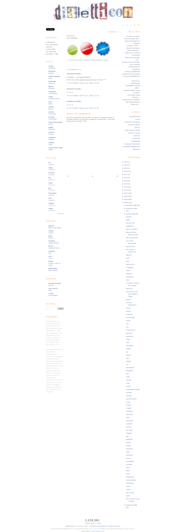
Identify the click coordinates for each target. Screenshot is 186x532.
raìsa (50, 290)
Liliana (128, 48)
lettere (128, 321)
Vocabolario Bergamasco (131, 146)
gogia (128, 220)
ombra (128, 489)
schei (128, 270)
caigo (51, 168)
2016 (126, 177)
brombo (137, 74)
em (50, 162)
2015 (126, 181)
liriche (51, 246)
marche (51, 112)
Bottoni (70, 35)
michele (51, 173)
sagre (128, 452)
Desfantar (129, 455)
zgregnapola (135, 83)
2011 (126, 193)
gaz (50, 188)
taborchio (129, 288)
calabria (51, 143)
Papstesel (52, 129)
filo (50, 178)
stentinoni (129, 449)
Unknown (134, 81)
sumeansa (129, 277)
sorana (51, 124)
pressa (128, 311)
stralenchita (130, 477)
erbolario (52, 251)
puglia (51, 127)
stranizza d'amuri (54, 98)
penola (128, 299)
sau (127, 324)
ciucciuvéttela (53, 93)
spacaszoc (129, 336)
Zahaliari (129, 464)
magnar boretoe (54, 243)
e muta (51, 293)
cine (50, 256)
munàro (51, 233)
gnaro (128, 474)
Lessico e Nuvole (134, 133)
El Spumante (130, 330)
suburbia (70, 74)
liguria (51, 86)
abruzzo (51, 132)
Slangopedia (135, 141)
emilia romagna (54, 76)
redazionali (96, 60)
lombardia (52, 81)
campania (52, 91)
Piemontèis (136, 138)
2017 (126, 174)
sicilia (51, 97)
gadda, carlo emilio (55, 228)
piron (128, 261)
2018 (126, 171)
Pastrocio (137, 136)
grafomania (53, 268)
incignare (136, 43)
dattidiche (129, 439)
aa (127, 352)
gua (127, 374)
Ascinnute (129, 421)
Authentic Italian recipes (131, 90)
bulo (127, 342)
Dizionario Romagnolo (132, 122)
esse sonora (53, 288)
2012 (126, 190)
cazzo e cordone (132, 229)
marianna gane (131, 399)
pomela (51, 285)
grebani (137, 100)
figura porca (130, 264)
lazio (50, 102)
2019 (126, 168)
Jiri (127, 364)
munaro (51, 238)
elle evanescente (55, 283)
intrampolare (53, 119)
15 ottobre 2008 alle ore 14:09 (83, 83)
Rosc (128, 417)
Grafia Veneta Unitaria (132, 130)
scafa (128, 377)
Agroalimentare (135, 116)
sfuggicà (129, 433)
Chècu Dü (52, 83)
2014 (126, 184)
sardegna (52, 137)
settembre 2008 (131, 505)
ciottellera (129, 411)
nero (127, 358)
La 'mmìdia (52, 114)
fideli (127, 258)
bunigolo (129, 392)
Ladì (50, 253)
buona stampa (131, 480)
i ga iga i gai (130, 223)
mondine (129, 424)
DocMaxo (129, 36)
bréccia (51, 109)
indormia (98, 531)
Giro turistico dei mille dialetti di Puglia (132, 294)
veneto (51, 66)
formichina (52, 193)
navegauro (136, 69)
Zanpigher (129, 345)
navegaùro (52, 68)
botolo (137, 36)
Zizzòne (51, 134)
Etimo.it (137, 127)
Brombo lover (127, 62)
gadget (86, 60)
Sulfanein (129, 314)
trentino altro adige (56, 148)
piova (128, 468)
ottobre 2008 (130, 214)
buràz (50, 78)
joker (50, 236)
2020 (126, 165)
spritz (128, 496)
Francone (128, 53)
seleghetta (129, 226)
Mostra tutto (61, 213)
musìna (128, 427)
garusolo (129, 333)
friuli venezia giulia (56, 122)
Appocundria (130, 246)
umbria (51, 107)
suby (105, 60)
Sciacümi (52, 88)
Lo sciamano (130, 317)
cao (127, 327)
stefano (51, 203)
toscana (51, 117)
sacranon (136, 48)
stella (51, 183)
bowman (93, 531)
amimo (128, 442)
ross (50, 198)
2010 (126, 196)
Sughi (128, 339)
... (139, 39)
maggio (128, 408)
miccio (128, 458)
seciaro (128, 386)
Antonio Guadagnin (131, 41)
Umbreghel (130, 461)
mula (128, 383)
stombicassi (130, 367)
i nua (50, 258)
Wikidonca (136, 149)
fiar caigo (129, 430)
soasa (128, 402)
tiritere (51, 261)
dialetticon (76, 60)
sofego (128, 349)
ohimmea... (130, 414)
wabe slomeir (127, 100)
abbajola (51, 139)
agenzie (51, 226)
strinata (128, 380)
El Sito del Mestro (134, 125)
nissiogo (129, 396)
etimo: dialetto (53, 270)
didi (127, 436)
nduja (50, 144)
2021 (126, 162)
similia (51, 231)
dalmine (129, 255)
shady (51, 208)
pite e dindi (130, 493)
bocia (128, 471)
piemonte (52, 71)
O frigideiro (130, 267)
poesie (128, 446)
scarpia (128, 405)
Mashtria (129, 274)
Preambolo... (130, 483)
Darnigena (129, 370)
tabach (51, 149)
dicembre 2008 (131, 205)
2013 (126, 187)
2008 (126, 202)
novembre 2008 (131, 208)
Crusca (137, 119)
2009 (126, 199)
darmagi (51, 73)
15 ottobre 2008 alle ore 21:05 (83, 96)
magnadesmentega (133, 389)
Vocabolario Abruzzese (132, 144)
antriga (128, 361)
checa (128, 308)
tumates (137, 62)
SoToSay (52, 241)
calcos (128, 486)
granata (128, 217)
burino (51, 104)
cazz (127, 280)
